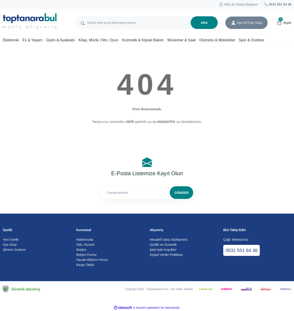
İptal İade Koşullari (163, 250)
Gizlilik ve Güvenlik (163, 244)
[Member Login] (233, 22)
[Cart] (284, 23)
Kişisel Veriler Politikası (166, 255)
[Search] (147, 22)
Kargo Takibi (85, 265)
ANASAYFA (166, 122)
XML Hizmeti (85, 244)
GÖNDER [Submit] (182, 193)
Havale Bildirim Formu (92, 260)
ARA (204, 23)
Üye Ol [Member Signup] (242, 23)
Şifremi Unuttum (14, 250)
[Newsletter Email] (147, 192)
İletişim (81, 250)
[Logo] (30, 21)
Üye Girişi (10, 244)
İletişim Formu (86, 255)
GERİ (130, 122)
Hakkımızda (84, 239)
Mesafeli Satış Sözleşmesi (168, 239)
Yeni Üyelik (11, 239)
